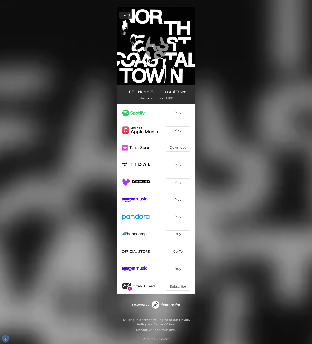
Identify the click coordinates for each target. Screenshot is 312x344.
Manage (142, 330)
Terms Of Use (164, 324)
